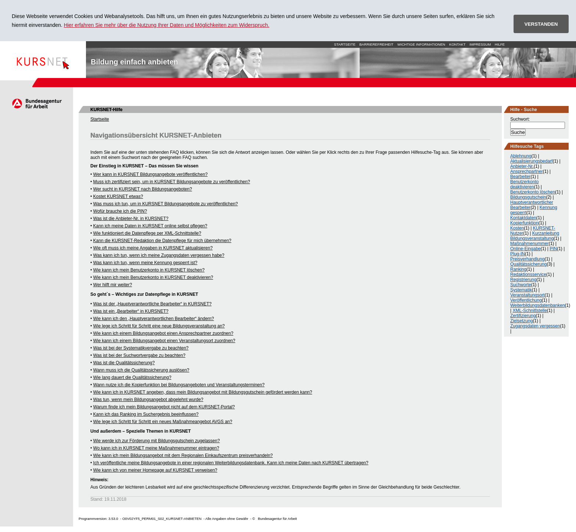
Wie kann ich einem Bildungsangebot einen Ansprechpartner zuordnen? (163, 333)
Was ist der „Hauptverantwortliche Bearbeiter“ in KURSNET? (152, 303)
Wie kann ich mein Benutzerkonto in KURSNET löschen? (149, 270)
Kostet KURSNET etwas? (118, 196)
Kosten (517, 228)
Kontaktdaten (523, 217)
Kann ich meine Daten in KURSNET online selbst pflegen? (150, 225)
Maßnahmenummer (529, 243)
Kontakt (457, 44)
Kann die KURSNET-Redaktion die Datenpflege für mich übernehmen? (162, 240)
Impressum (480, 44)
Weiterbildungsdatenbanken (537, 305)
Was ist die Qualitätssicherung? (124, 362)
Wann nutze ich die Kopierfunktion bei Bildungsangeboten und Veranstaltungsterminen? (179, 384)
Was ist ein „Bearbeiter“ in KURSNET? (131, 311)
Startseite (43, 59)
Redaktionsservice (528, 274)
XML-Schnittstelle (529, 310)
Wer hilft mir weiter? (112, 284)
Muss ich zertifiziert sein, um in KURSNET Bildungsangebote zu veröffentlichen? (171, 181)
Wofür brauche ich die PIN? (120, 211)
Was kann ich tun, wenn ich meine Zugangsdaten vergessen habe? (158, 255)
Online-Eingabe (525, 248)
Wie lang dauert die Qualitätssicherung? (132, 377)
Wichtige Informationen (421, 44)
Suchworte (520, 284)
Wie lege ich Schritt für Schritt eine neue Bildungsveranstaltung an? (159, 326)
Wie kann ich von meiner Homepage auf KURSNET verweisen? (155, 470)
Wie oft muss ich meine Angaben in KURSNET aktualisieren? (153, 248)
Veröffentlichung (526, 300)
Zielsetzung (521, 320)
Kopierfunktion (524, 223)
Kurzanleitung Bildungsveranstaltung (534, 236)
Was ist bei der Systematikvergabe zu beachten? (141, 348)
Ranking (518, 269)
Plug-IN (517, 253)
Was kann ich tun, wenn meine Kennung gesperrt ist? (145, 262)
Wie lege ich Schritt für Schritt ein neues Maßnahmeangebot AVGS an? (163, 421)
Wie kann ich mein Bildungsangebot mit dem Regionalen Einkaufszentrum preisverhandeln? (183, 455)
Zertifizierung (523, 315)
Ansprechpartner (526, 171)
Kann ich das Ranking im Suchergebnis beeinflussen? (146, 414)
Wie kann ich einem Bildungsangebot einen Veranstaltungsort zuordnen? (164, 340)
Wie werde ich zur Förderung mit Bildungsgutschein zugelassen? (156, 440)
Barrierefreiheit (376, 44)
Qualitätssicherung (528, 264)
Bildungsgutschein (528, 197)
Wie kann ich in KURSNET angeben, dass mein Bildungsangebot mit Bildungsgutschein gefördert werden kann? (202, 392)
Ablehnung (520, 156)
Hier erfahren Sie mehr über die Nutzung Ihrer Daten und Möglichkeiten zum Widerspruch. (167, 25)
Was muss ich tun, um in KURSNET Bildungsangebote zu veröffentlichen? (165, 203)
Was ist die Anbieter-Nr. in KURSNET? (131, 218)
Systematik (521, 289)
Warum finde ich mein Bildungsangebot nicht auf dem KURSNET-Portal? (164, 406)
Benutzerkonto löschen (532, 192)
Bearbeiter (520, 176)
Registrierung (523, 279)
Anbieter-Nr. (522, 166)
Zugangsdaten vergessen (535, 326)
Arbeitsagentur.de (36, 103)
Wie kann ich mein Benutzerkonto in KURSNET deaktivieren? (153, 277)
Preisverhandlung (527, 259)
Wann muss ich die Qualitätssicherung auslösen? (141, 370)
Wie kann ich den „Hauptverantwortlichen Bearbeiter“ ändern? (153, 318)
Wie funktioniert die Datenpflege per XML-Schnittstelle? (147, 233)
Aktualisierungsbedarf (531, 161)
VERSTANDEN (541, 24)
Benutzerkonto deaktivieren (524, 184)
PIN (553, 248)
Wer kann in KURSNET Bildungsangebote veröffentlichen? (150, 174)
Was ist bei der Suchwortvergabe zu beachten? (139, 355)
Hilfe (500, 44)
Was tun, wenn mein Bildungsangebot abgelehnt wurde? (148, 399)
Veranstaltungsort (527, 295)
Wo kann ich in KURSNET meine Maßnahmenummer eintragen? (156, 448)
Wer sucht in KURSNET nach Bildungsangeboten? (142, 189)
